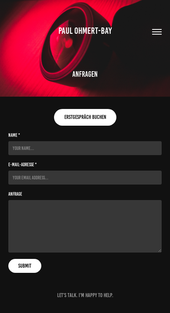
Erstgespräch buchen (85, 117)
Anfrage (15, 193)
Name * (14, 135)
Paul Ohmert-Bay (85, 31)
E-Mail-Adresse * (22, 164)
